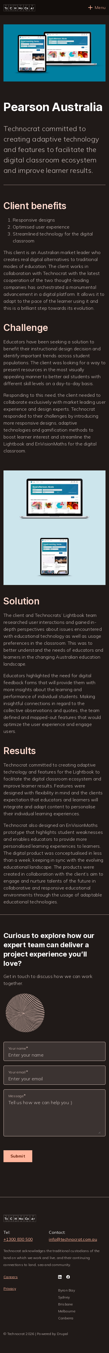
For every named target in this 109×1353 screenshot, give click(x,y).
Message (16, 1096)
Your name (17, 1048)
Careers (10, 1277)
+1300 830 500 (18, 1239)
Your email (17, 1072)
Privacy (9, 1288)
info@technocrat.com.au (73, 1239)
